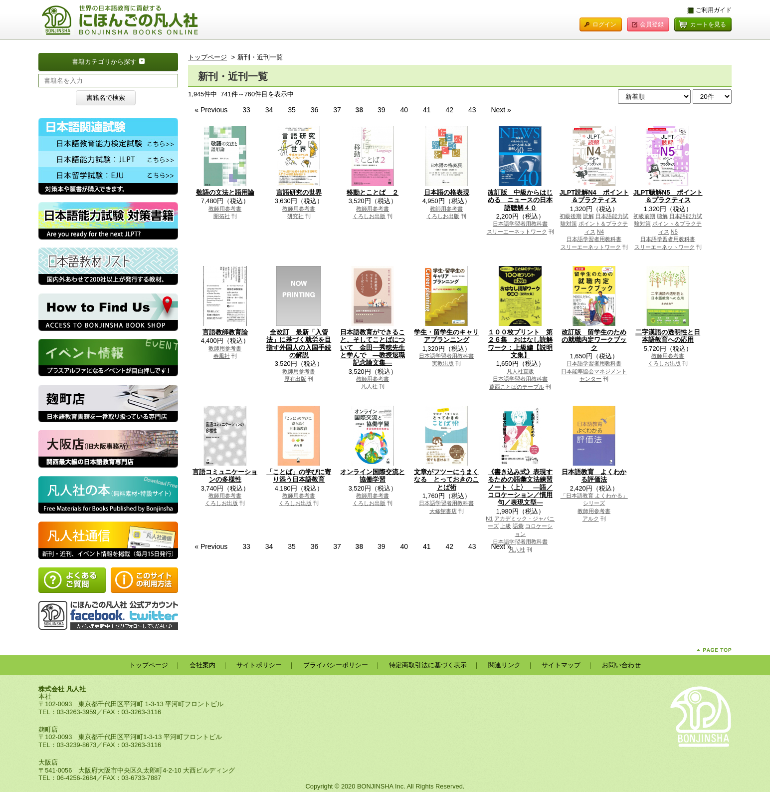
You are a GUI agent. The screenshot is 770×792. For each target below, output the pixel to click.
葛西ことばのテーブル (516, 387)
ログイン (604, 24)
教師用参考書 (224, 209)
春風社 (221, 356)
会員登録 (652, 24)
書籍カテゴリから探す (125, 60)
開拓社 (221, 216)
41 (427, 110)
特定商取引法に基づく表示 (428, 665)
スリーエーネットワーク (517, 232)
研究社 (295, 216)
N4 (600, 232)
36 (315, 110)
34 (270, 110)
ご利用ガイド (714, 9)
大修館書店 (443, 511)
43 (473, 110)
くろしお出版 (369, 216)
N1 (489, 519)
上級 (505, 526)
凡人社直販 (520, 371)
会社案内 (202, 665)
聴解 (662, 216)
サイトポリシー (259, 665)
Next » (501, 110)
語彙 (518, 526)
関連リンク (504, 665)
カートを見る (708, 24)
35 (292, 110)
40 (405, 110)
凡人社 (369, 386)
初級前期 (644, 216)
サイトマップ (561, 665)
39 (382, 110)
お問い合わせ (621, 665)
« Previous (211, 110)
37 (338, 110)
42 (450, 110)
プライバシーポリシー (335, 665)
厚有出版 (295, 379)
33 (247, 110)
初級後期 (570, 216)
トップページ (207, 57)
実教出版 (443, 363)
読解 (588, 216)
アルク (590, 519)
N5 (674, 232)
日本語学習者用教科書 (520, 224)
